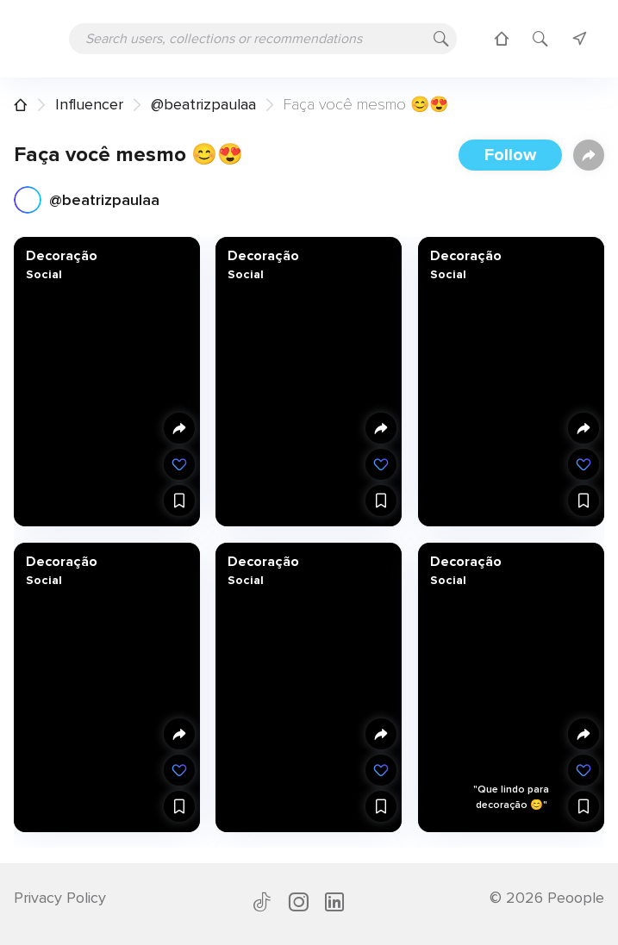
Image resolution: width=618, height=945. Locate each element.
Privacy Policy (60, 897)
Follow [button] (510, 155)
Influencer (89, 104)
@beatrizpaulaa (203, 104)
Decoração (61, 256)
